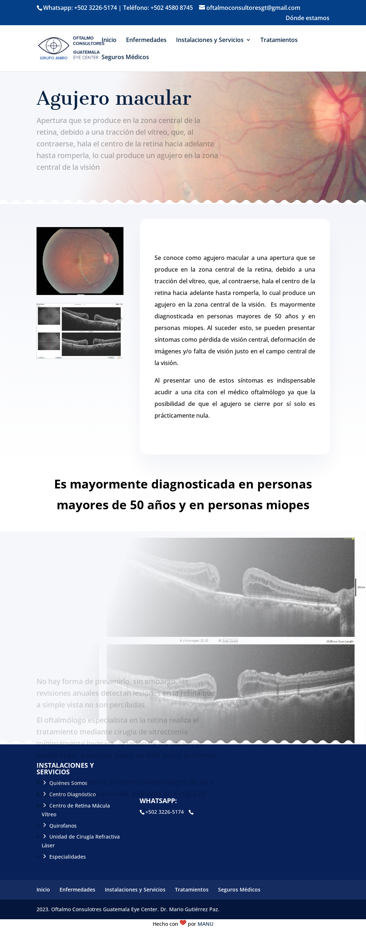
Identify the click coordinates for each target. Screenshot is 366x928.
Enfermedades (146, 40)
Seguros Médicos (125, 57)
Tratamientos (279, 40)
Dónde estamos (307, 18)
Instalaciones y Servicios (210, 40)
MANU (205, 923)
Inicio (109, 40)
